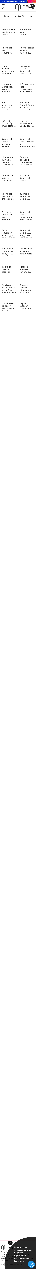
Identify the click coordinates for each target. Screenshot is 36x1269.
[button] (10, 1243)
